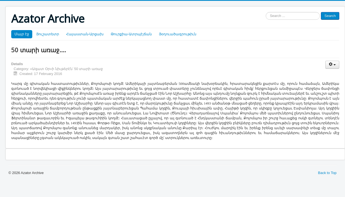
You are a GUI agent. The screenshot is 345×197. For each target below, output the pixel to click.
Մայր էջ (21, 34)
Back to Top (327, 173)
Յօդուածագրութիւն (177, 34)
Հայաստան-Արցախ (85, 34)
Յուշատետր (47, 34)
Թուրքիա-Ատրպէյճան (131, 34)
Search (330, 16)
